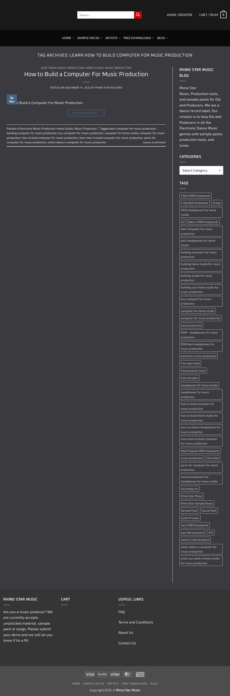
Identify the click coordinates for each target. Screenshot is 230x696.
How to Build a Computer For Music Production (86, 74)
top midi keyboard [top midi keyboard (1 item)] (192, 532)
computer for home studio (121, 133)
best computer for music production (133, 128)
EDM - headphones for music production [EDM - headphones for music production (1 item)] (199, 335)
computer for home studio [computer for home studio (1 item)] (197, 311)
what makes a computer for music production (77, 142)
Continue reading (86, 113)
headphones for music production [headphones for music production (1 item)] (195, 394)
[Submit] (138, 15)
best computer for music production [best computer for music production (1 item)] (196, 231)
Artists (112, 38)
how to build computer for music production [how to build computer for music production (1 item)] (197, 406)
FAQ (121, 612)
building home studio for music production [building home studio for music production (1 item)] (200, 266)
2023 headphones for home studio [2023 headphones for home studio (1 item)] (198, 212)
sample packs (197, 99)
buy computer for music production (80, 133)
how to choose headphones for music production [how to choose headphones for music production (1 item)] (201, 429)
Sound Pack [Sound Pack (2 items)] (209, 510)
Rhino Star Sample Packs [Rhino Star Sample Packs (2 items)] (197, 503)
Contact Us (127, 643)
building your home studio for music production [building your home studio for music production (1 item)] (200, 289)
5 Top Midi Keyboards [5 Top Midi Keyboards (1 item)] (194, 203)
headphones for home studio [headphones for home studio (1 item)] (199, 385)
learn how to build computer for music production (111, 137)
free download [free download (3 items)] (190, 363)
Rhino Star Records (108, 87)
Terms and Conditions (135, 622)
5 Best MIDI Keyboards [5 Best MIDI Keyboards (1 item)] (195, 195)
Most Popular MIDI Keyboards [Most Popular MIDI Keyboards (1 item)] (200, 451)
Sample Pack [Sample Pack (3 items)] (189, 510)
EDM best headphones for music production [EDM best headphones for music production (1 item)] (197, 346)
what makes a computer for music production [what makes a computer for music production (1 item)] (199, 549)
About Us (125, 632)
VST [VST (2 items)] (210, 532)
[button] (179, 14)
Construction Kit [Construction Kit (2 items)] (191, 325)
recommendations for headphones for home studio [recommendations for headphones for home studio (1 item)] (199, 479)
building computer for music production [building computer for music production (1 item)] (199, 254)
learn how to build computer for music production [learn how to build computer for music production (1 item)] (199, 441)
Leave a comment (154, 142)
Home (68, 38)
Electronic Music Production (62, 68)
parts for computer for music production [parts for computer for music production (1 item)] (199, 467)
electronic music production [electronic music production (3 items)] (198, 356)
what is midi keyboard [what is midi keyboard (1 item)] (195, 539)
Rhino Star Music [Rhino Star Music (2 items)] (191, 496)
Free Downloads (139, 38)
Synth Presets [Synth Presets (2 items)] (190, 518)
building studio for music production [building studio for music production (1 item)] (196, 278)
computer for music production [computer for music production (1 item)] (200, 318)
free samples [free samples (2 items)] (189, 378)
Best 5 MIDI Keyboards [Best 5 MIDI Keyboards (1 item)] (203, 222)
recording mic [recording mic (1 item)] (189, 489)
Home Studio (95, 68)
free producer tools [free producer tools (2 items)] (193, 370)
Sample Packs (89, 38)
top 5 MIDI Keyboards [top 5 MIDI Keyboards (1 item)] (194, 525)
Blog (162, 38)
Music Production (118, 68)
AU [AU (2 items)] (183, 222)
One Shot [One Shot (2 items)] (213, 458)
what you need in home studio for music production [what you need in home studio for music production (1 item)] (200, 561)
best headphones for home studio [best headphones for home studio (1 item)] (198, 243)
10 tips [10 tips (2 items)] (216, 203)
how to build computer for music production (50, 137)
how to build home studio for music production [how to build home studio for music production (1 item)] (199, 418)
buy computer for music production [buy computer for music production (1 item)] (196, 301)
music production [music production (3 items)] (192, 458)
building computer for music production (32, 133)
